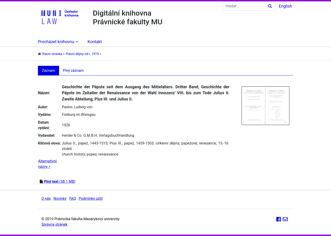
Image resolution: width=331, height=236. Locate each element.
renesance (207, 143)
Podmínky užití (91, 198)
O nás (46, 198)
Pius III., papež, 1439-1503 (132, 143)
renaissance (108, 154)
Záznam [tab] (48, 70)
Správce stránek (54, 224)
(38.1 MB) (59, 181)
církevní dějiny (167, 143)
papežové (189, 143)
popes (92, 154)
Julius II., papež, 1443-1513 (85, 143)
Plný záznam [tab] (73, 70)
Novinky (60, 198)
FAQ (72, 198)
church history (73, 154)
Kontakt (95, 41)
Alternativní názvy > (47, 164)
